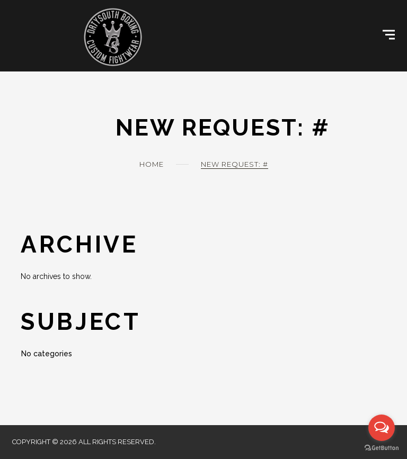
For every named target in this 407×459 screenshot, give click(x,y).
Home (151, 164)
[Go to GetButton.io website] (382, 448)
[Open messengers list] (381, 428)
